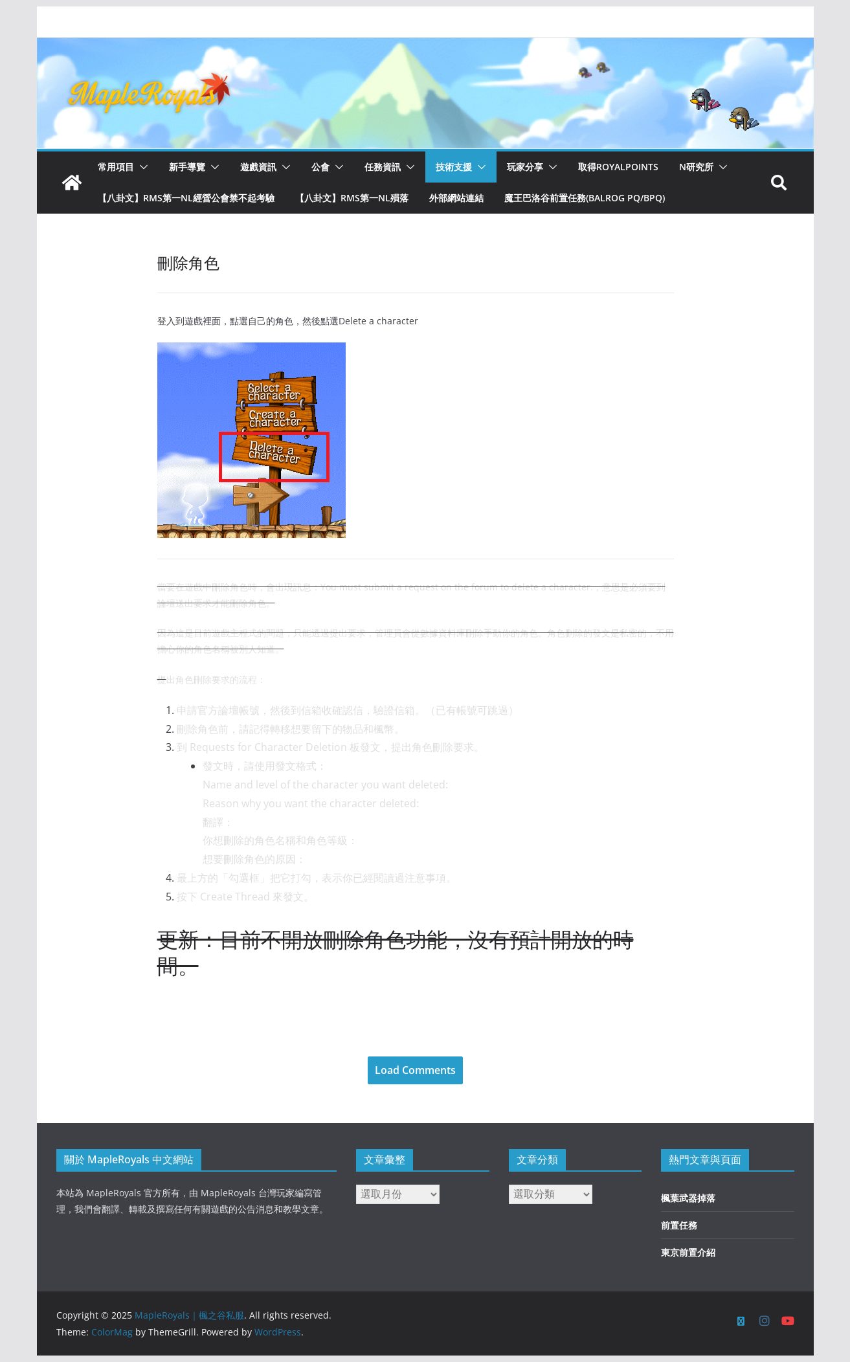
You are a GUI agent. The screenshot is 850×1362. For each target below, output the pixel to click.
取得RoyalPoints (618, 167)
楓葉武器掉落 (688, 1198)
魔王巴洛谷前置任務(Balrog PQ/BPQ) (584, 198)
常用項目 (116, 167)
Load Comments (415, 1070)
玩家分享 (525, 167)
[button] (141, 167)
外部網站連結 (456, 198)
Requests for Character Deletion (268, 747)
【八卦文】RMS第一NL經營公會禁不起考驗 (186, 198)
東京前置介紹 (688, 1252)
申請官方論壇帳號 (218, 710)
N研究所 (696, 167)
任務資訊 (382, 167)
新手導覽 (187, 167)
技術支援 (454, 167)
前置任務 (679, 1225)
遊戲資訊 (258, 167)
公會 (320, 167)
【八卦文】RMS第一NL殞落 (351, 198)
